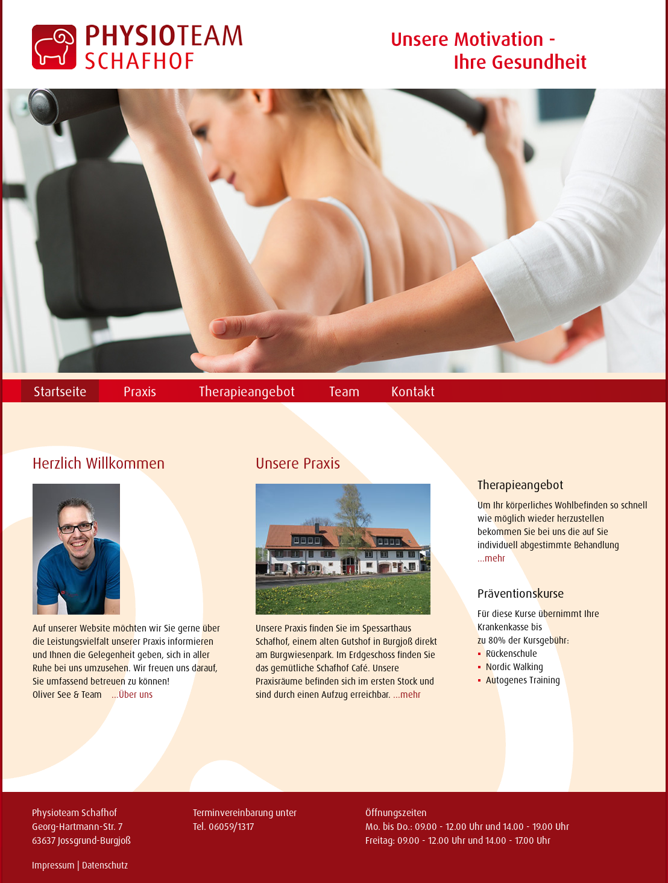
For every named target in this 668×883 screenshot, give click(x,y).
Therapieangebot (247, 391)
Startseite (60, 391)
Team (344, 391)
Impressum (53, 865)
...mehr (407, 694)
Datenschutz (105, 865)
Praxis (140, 391)
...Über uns (132, 694)
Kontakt (413, 391)
